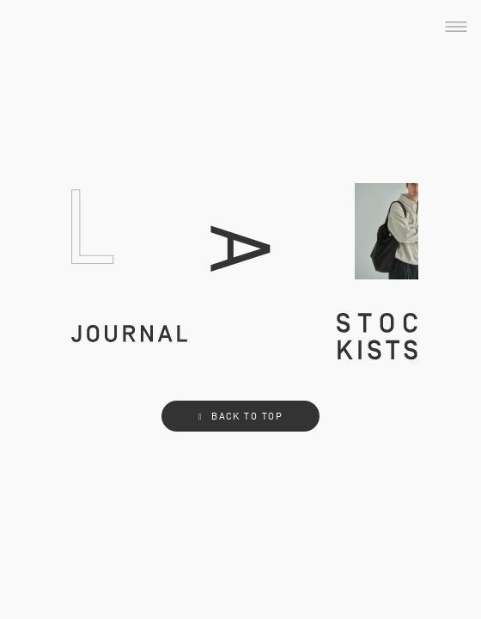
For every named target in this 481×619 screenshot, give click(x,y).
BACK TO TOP (240, 416)
